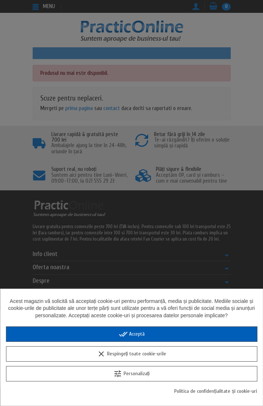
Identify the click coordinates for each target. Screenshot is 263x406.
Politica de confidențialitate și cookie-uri (215, 391)
